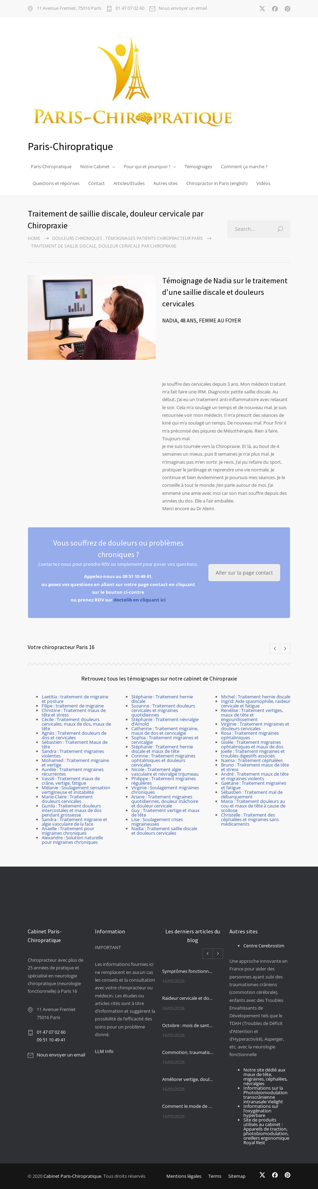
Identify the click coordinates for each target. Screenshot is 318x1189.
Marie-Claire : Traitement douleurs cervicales (67, 798)
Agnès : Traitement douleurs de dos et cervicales (74, 735)
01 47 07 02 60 (130, 8)
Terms (214, 1176)
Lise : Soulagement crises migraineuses (157, 821)
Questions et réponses (56, 183)
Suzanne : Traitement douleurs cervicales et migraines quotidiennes (163, 710)
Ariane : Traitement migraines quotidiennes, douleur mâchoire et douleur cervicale (164, 801)
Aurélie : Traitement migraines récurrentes (73, 771)
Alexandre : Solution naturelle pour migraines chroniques (72, 839)
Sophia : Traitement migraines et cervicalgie (165, 739)
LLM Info (104, 1051)
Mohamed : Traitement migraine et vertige (75, 762)
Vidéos (263, 183)
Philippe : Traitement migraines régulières (163, 780)
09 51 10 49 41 (51, 1040)
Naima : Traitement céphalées (252, 760)
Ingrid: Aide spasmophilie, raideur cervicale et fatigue (255, 703)
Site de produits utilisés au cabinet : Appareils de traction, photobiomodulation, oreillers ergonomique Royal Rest (266, 1131)
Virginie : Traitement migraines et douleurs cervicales (255, 726)
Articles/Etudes (129, 183)
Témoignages (198, 166)
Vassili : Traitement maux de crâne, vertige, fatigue (71, 780)
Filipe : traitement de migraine (73, 706)
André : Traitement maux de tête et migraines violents (255, 776)
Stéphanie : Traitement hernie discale (162, 698)
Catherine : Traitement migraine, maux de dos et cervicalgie (164, 730)
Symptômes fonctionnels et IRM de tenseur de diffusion (188, 971)
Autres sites (165, 183)
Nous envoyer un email (183, 8)
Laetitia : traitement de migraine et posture (75, 698)
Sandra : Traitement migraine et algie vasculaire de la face (74, 821)
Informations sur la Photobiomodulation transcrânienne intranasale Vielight (265, 1095)
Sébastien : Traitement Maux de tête (75, 744)
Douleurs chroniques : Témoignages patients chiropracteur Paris (127, 238)
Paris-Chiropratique (51, 166)
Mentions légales (183, 1176)
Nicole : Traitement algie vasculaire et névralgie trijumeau (165, 771)
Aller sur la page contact (244, 572)
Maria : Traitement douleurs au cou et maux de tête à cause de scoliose (253, 805)
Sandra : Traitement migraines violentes (73, 753)
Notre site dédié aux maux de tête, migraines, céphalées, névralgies (265, 1077)
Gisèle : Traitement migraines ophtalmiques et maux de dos (252, 744)
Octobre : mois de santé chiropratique (188, 1025)
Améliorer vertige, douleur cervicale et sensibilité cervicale (188, 1079)
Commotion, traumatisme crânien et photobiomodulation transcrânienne (188, 1052)
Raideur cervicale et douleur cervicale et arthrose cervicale (188, 998)
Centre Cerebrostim (263, 945)
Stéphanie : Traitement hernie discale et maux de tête (162, 748)
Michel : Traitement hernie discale (255, 696)
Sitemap (237, 1176)
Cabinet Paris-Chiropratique (72, 1176)
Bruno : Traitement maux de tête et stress (255, 767)
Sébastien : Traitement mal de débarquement (252, 794)
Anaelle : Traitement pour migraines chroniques (68, 830)
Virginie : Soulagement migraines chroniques (165, 789)
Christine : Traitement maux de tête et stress (74, 712)
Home (34, 238)
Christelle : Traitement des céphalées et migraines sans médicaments (250, 819)
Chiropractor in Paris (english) (217, 183)
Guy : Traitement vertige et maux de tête (165, 812)
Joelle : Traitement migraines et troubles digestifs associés (253, 753)
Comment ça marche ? (244, 166)
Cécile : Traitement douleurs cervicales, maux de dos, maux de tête (76, 724)
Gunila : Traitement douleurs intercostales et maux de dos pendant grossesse (72, 810)
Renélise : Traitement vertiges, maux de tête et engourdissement (252, 714)
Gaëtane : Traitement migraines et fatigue (253, 785)
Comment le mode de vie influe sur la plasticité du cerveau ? (188, 1106)
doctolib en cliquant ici (139, 600)
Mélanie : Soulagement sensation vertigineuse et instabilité (76, 789)
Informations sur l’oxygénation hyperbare (260, 1110)
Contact (96, 183)
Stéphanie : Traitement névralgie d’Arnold (165, 721)
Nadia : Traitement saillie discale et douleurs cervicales (164, 830)
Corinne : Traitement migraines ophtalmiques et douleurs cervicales (163, 760)
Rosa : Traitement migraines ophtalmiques (250, 735)
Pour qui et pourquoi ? (147, 166)
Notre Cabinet (95, 166)
